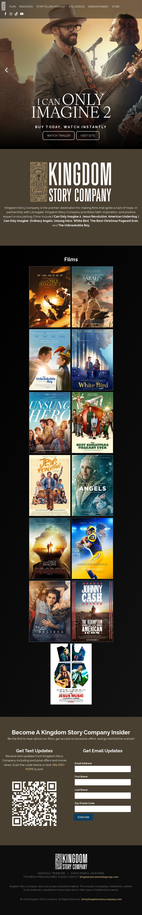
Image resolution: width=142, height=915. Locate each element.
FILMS (12, 6)
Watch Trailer (58, 135)
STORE (115, 6)
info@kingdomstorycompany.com (101, 899)
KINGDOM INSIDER (98, 6)
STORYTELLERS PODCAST (50, 6)
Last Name (82, 790)
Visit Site (88, 135)
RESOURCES (26, 6)
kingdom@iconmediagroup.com (99, 876)
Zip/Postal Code (85, 803)
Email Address (84, 763)
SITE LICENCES (77, 6)
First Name (82, 777)
